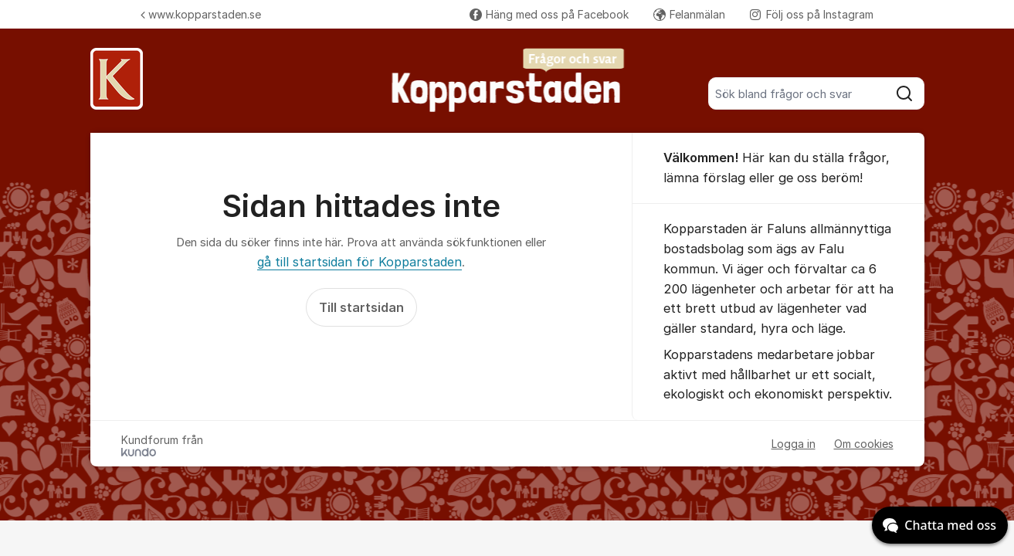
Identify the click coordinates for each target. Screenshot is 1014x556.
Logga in (794, 443)
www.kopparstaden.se (201, 14)
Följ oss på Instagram (811, 14)
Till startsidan (361, 307)
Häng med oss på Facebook (549, 14)
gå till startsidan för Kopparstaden (359, 262)
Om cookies (864, 443)
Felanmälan (689, 14)
